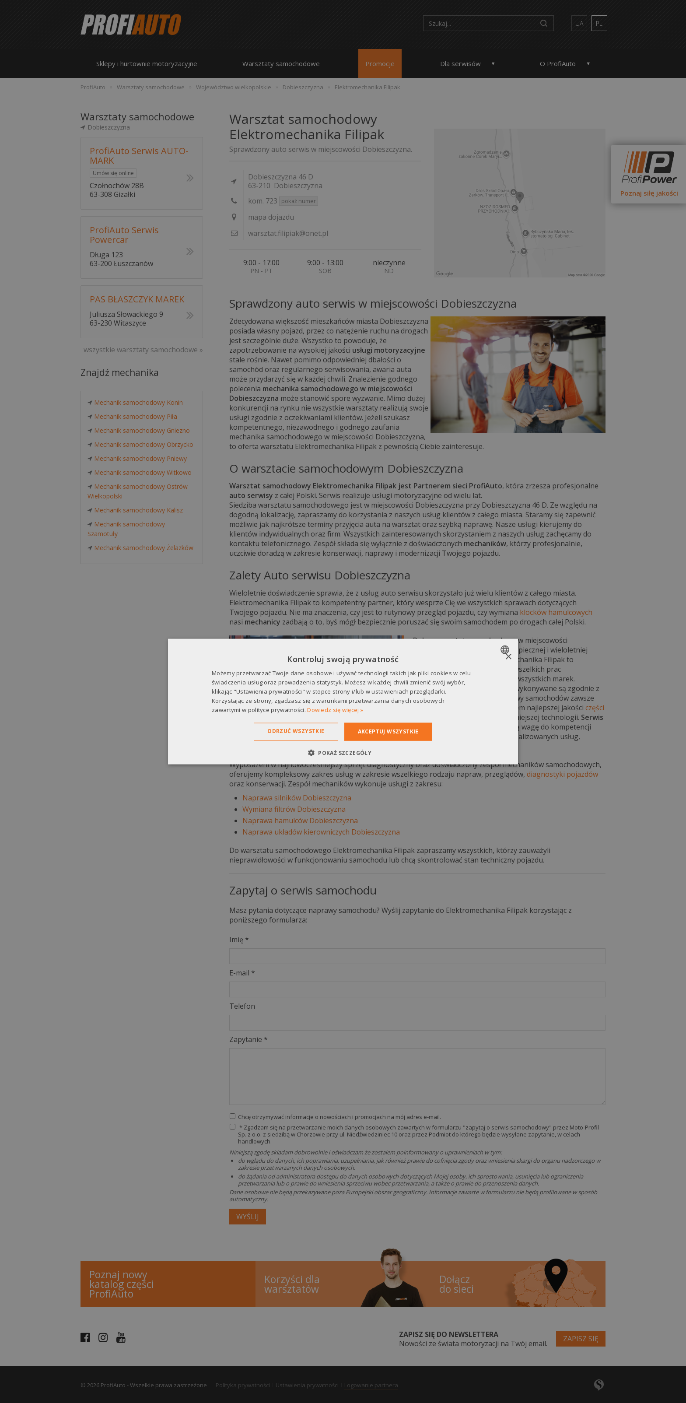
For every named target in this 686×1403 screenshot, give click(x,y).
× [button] (508, 657)
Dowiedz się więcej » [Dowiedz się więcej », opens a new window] (335, 709)
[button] (343, 752)
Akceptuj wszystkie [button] (388, 731)
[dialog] (343, 702)
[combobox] (505, 649)
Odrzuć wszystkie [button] (295, 731)
